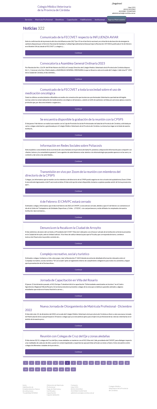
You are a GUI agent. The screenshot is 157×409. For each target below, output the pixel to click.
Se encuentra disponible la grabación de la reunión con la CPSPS (81, 119)
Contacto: (74, 385)
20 (32, 369)
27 (73, 369)
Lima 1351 (74, 387)
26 (67, 369)
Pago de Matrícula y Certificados (54, 390)
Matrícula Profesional (44, 19)
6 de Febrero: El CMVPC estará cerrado (65, 201)
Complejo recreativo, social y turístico (64, 254)
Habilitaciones (86, 19)
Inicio (25, 385)
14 (103, 363)
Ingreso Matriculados (116, 19)
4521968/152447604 (79, 391)
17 (121, 363)
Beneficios (60, 19)
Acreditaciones (28, 391)
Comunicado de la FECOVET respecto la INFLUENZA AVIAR (79, 37)
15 (109, 363)
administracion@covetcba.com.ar (82, 393)
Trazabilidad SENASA (30, 393)
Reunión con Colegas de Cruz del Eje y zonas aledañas (75, 336)
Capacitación (72, 19)
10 (79, 363)
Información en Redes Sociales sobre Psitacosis (71, 145)
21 (38, 369)
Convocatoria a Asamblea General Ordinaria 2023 (72, 63)
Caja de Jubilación (53, 395)
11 (85, 363)
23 (49, 369)
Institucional (100, 19)
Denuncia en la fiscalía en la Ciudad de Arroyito (70, 228)
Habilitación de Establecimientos (31, 388)
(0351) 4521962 (77, 389)
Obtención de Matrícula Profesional (55, 386)
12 (91, 363)
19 (26, 369)
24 (55, 369)
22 (43, 369)
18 (127, 363)
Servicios (28, 19)
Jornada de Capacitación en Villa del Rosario (69, 280)
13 (97, 363)
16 (115, 363)
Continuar (78, 53)
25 (61, 369)
